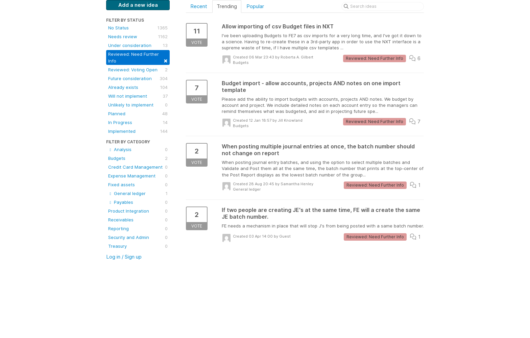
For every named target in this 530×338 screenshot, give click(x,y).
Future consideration (138, 78)
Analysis (138, 149)
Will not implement (138, 96)
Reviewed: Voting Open (138, 69)
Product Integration (138, 211)
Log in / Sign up (124, 257)
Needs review (138, 36)
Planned (138, 113)
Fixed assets (138, 184)
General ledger (138, 193)
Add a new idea (138, 5)
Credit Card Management (138, 167)
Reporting (138, 228)
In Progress (138, 122)
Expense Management (138, 175)
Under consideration (138, 45)
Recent (198, 6)
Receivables (138, 219)
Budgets (138, 158)
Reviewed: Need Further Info (138, 57)
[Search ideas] (382, 6)
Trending (227, 6)
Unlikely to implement (138, 104)
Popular (255, 6)
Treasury (138, 246)
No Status (138, 27)
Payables (138, 202)
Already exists (138, 87)
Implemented (138, 131)
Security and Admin (138, 237)
